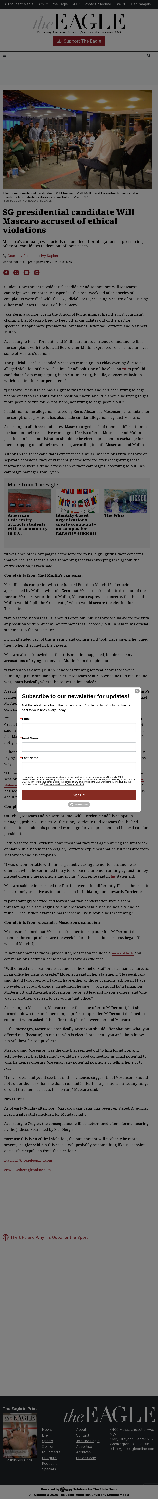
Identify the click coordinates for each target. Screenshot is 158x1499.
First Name (30, 738)
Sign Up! (79, 795)
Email (26, 719)
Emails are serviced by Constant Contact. (64, 784)
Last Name (30, 758)
